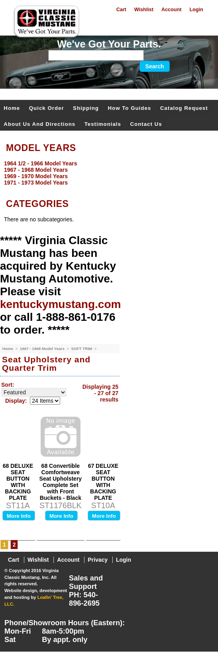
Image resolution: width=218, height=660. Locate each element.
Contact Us (146, 124)
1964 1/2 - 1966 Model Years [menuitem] (40, 163)
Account (171, 9)
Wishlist (143, 9)
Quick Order (46, 108)
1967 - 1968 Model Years (43, 348)
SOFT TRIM (82, 348)
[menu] (107, 173)
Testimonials (102, 124)
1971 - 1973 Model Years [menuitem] (36, 182)
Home (12, 108)
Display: (16, 401)
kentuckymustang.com (60, 304)
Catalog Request (184, 108)
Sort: (7, 385)
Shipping (86, 108)
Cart (121, 9)
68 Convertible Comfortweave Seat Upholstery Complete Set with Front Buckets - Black (60, 482)
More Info (19, 516)
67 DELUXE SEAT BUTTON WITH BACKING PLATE (103, 482)
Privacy (98, 560)
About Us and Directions (39, 124)
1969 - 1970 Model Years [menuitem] (36, 176)
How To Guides (129, 108)
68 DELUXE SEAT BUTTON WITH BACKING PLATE (18, 482)
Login (196, 9)
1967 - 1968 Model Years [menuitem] (36, 170)
